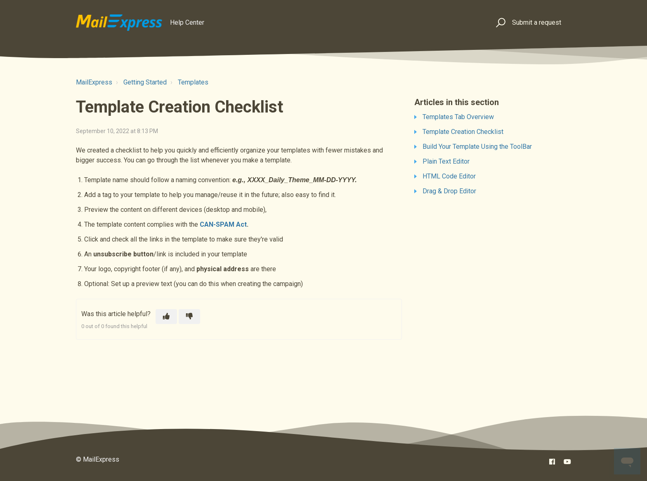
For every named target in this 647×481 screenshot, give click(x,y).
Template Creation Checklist (463, 132)
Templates (193, 82)
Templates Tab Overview (458, 117)
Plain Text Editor (446, 161)
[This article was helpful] (166, 316)
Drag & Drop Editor (449, 191)
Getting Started (145, 82)
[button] (499, 22)
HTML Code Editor (449, 176)
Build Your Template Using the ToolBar (477, 146)
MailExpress (94, 82)
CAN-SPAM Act (223, 224)
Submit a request (536, 22)
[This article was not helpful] (189, 316)
